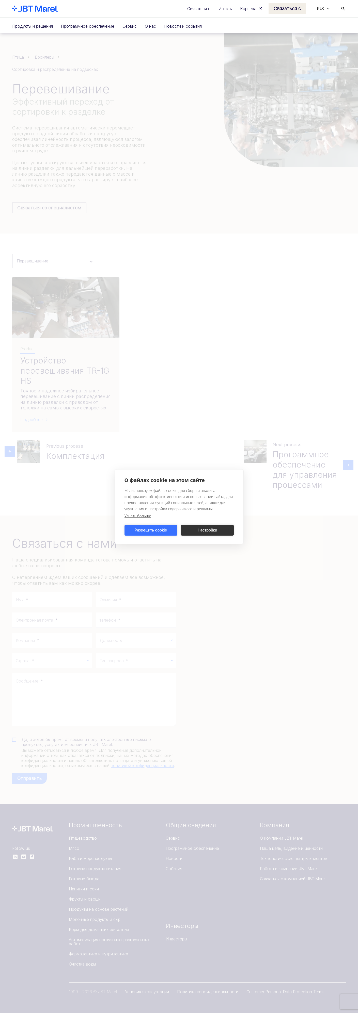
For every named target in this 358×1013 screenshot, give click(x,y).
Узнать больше (137, 515)
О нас (150, 26)
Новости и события (183, 26)
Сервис (129, 26)
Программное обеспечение (87, 26)
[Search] (343, 8)
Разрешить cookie (151, 530)
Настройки (207, 530)
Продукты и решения (32, 26)
